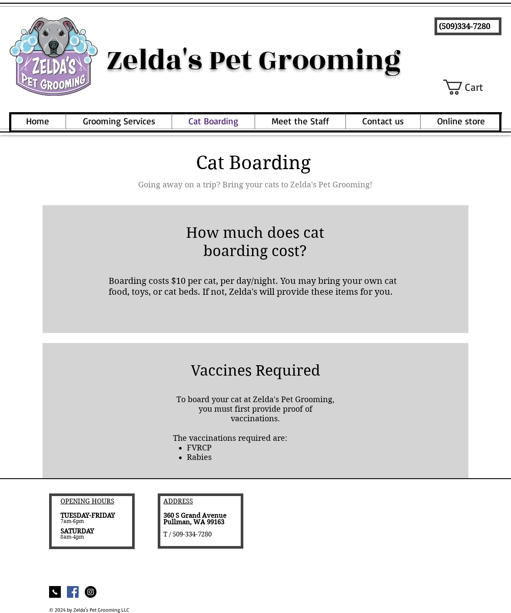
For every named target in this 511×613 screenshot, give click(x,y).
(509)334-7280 (464, 26)
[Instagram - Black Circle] (90, 592)
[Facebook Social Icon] (73, 592)
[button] (472, 87)
